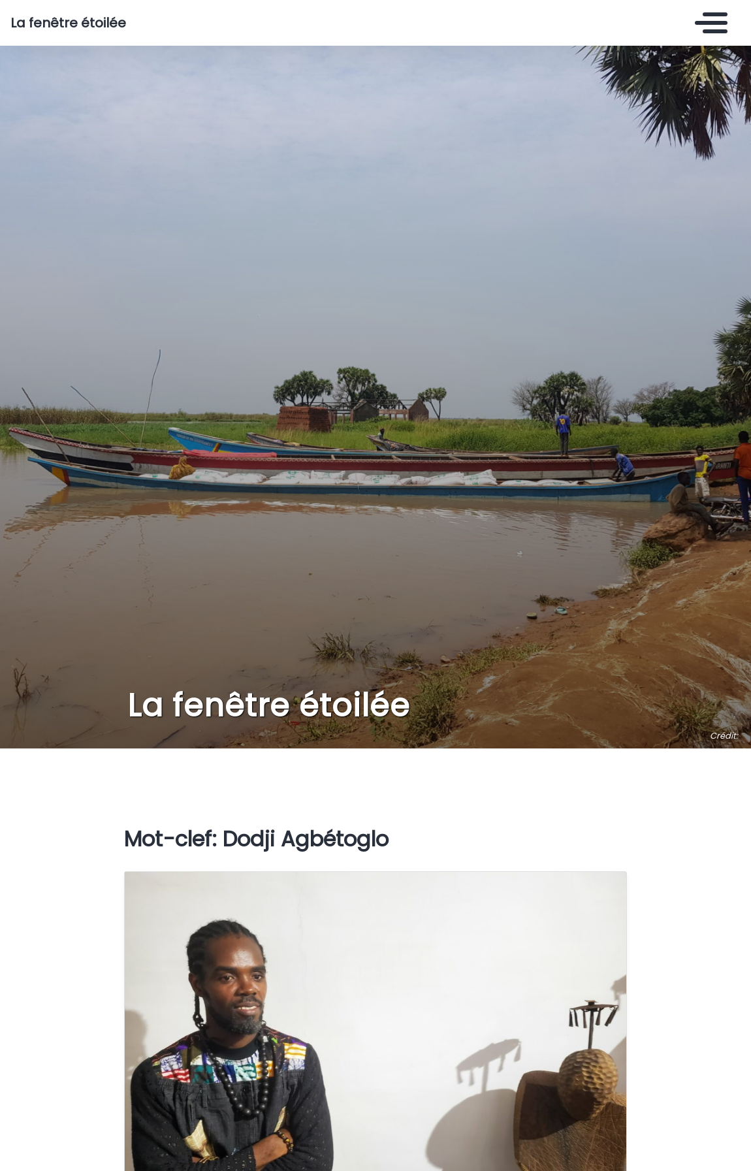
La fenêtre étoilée (68, 23)
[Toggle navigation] (708, 23)
